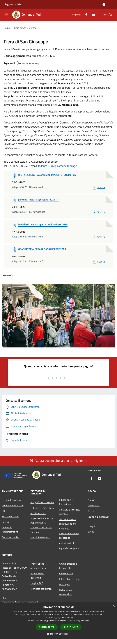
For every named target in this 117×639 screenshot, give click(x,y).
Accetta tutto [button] (46, 627)
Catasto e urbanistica (41, 527)
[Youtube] (93, 15)
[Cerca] (110, 15)
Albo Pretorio (66, 573)
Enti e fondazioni (10, 516)
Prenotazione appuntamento (38, 566)
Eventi (91, 531)
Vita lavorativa (38, 513)
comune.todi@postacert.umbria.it (20, 602)
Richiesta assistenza (40, 589)
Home (7, 28)
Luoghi (91, 526)
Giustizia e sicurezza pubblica (69, 512)
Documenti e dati (11, 537)
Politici (5, 522)
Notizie (91, 500)
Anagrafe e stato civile (42, 502)
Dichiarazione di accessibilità (67, 592)
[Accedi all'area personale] (104, 4)
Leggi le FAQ (36, 583)
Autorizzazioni (66, 543)
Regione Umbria (13, 4)
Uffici (4, 511)
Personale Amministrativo (10, 530)
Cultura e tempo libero (42, 508)
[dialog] (58, 620)
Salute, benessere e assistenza (69, 536)
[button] (58, 633)
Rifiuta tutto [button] (71, 627)
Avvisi (91, 511)
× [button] (113, 606)
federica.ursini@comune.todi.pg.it (57, 166)
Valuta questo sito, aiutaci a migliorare (58, 460)
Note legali (64, 584)
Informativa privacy (69, 579)
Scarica (98, 187)
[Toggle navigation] (6, 14)
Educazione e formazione (66, 502)
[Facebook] (85, 15)
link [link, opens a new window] (87, 620)
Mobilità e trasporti (40, 537)
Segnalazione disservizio (37, 576)
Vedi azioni (10, 275)
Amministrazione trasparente (68, 566)
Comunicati (93, 505)
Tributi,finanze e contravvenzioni (67, 521)
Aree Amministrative (12, 505)
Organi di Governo (11, 500)
